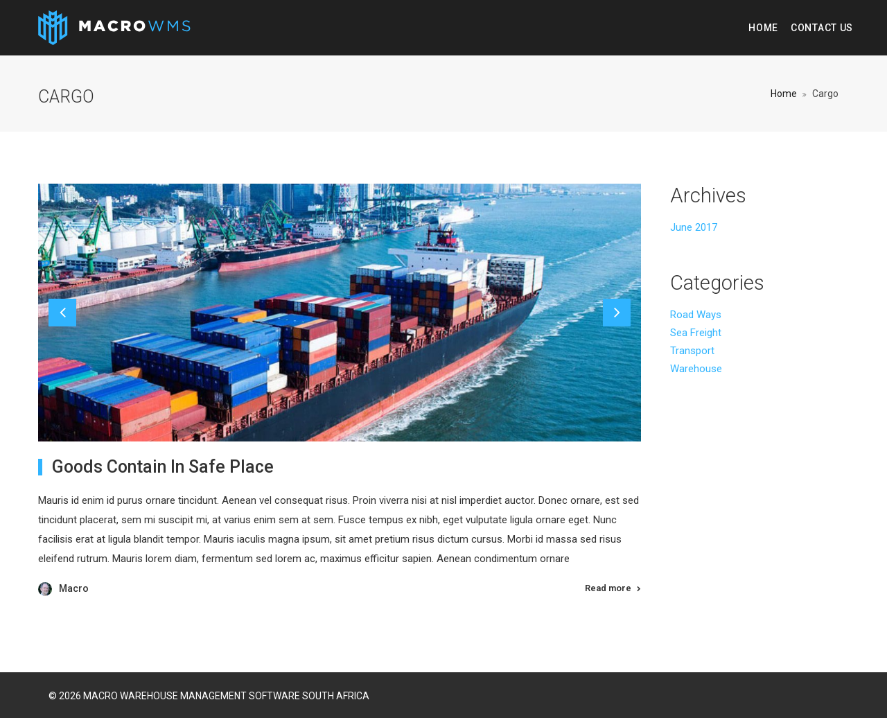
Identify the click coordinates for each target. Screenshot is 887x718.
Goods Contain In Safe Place (163, 467)
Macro (74, 588)
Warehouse (696, 368)
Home (763, 27)
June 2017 (693, 227)
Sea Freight (695, 332)
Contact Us (822, 27)
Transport (692, 350)
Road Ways (695, 314)
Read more (608, 588)
